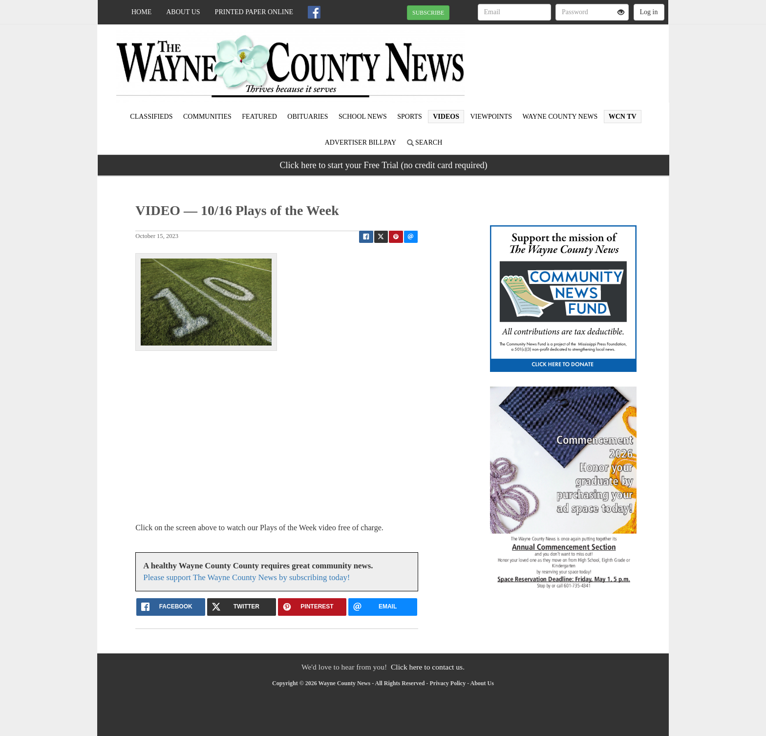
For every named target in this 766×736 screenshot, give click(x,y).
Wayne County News (559, 116)
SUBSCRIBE (428, 12)
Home (141, 12)
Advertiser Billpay (360, 142)
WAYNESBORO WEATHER (579, 58)
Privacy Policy (448, 683)
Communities (207, 116)
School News (363, 116)
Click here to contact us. (428, 667)
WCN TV (623, 116)
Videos (446, 116)
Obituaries (307, 116)
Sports (409, 116)
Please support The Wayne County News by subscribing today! (246, 577)
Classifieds (151, 116)
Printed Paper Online (254, 12)
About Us (183, 12)
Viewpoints (491, 116)
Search (425, 142)
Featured (259, 116)
